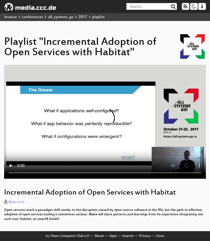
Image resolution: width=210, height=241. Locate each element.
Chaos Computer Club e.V (69, 236)
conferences (32, 17)
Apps (113, 236)
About (99, 236)
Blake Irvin (16, 202)
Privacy (144, 236)
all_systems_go (61, 17)
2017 (82, 17)
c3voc (160, 236)
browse (10, 17)
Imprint (128, 236)
